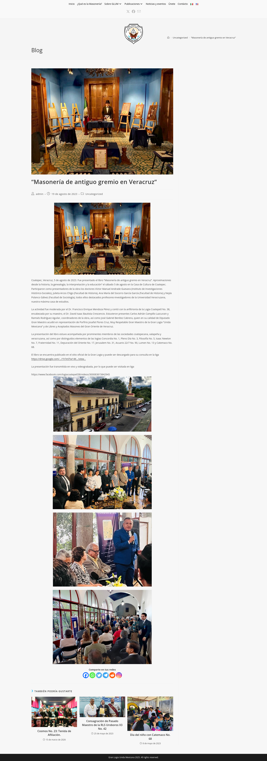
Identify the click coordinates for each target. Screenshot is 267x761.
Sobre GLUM (113, 3)
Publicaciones (134, 3)
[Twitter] (99, 675)
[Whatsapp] (92, 675)
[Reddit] (112, 675)
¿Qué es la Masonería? (89, 3)
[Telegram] (106, 675)
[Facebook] (86, 675)
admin (39, 194)
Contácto (183, 3)
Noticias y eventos (156, 3)
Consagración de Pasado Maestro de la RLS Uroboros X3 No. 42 (102, 725)
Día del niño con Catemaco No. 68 (150, 736)
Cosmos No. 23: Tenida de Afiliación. (54, 733)
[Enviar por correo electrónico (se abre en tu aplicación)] (139, 12)
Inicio (72, 3)
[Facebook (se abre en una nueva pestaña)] (133, 12)
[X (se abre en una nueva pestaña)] (128, 12)
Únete (171, 3)
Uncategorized (94, 194)
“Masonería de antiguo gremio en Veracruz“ (213, 37)
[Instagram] (119, 675)
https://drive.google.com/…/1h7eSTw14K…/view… (58, 359)
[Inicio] (168, 37)
